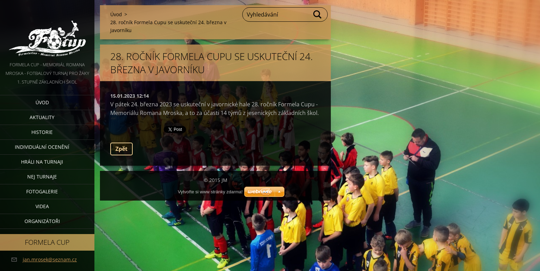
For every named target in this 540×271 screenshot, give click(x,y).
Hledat (317, 14)
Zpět (121, 149)
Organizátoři (42, 221)
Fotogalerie (42, 191)
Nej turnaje (42, 176)
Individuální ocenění (42, 147)
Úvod (42, 102)
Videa (42, 206)
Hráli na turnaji (42, 161)
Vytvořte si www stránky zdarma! (210, 191)
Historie (42, 132)
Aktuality (42, 117)
